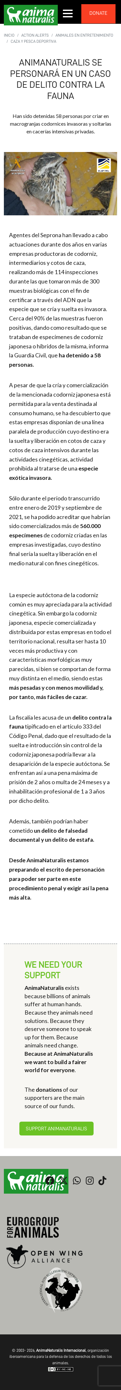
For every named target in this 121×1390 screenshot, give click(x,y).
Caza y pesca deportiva (33, 41)
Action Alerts (35, 35)
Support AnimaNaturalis (56, 1128)
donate (98, 13)
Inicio (9, 35)
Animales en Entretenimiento (84, 35)
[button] (68, 13)
